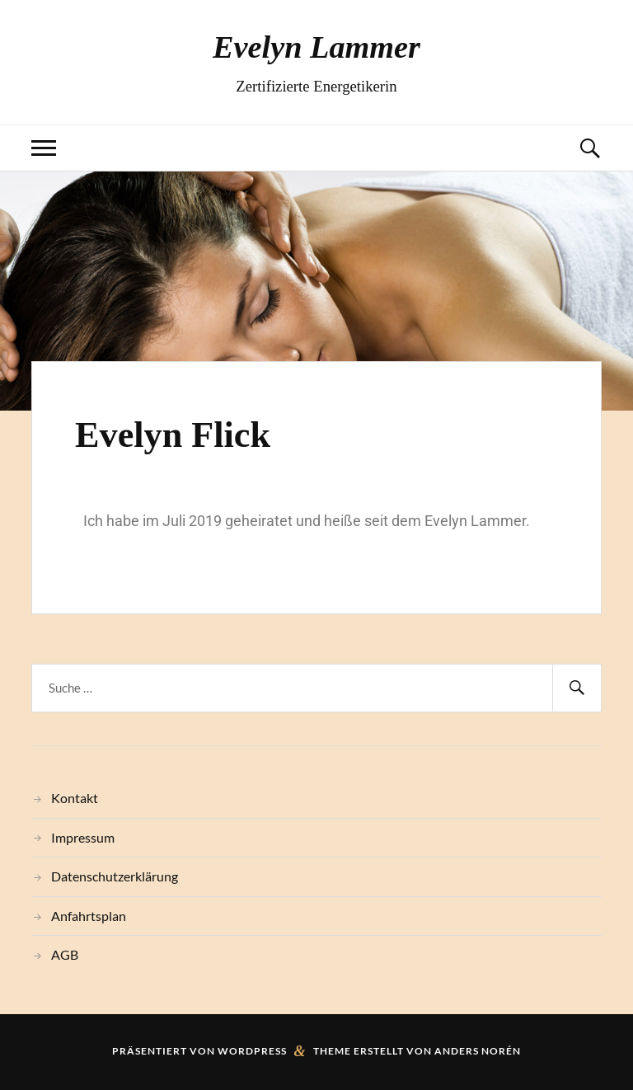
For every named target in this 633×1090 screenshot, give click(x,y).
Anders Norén (477, 1051)
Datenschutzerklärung (114, 876)
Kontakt (74, 798)
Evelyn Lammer (316, 47)
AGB (64, 954)
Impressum (83, 837)
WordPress (252, 1051)
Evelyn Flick (172, 435)
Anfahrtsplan (88, 915)
